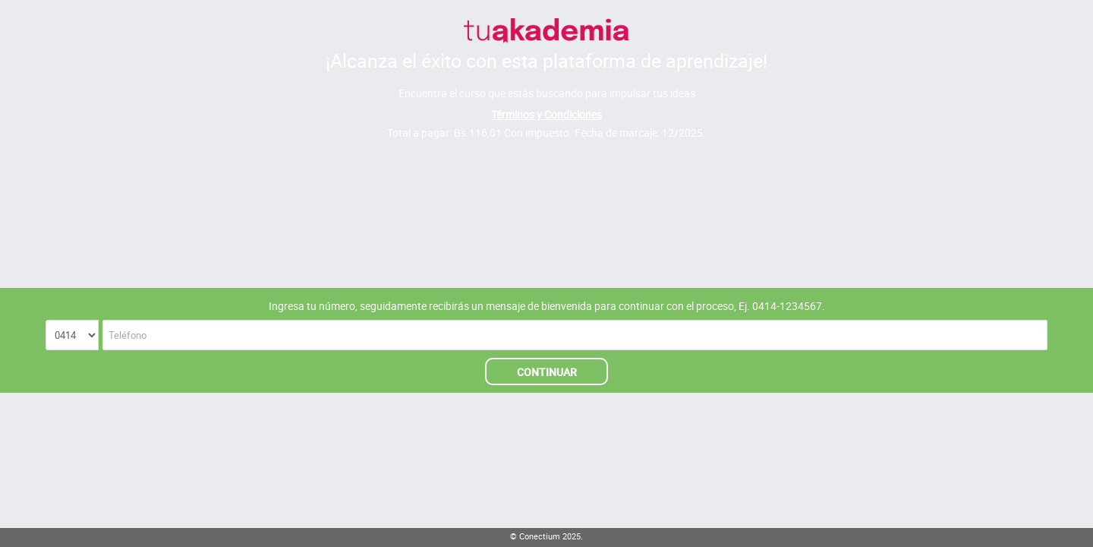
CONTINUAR (547, 372)
